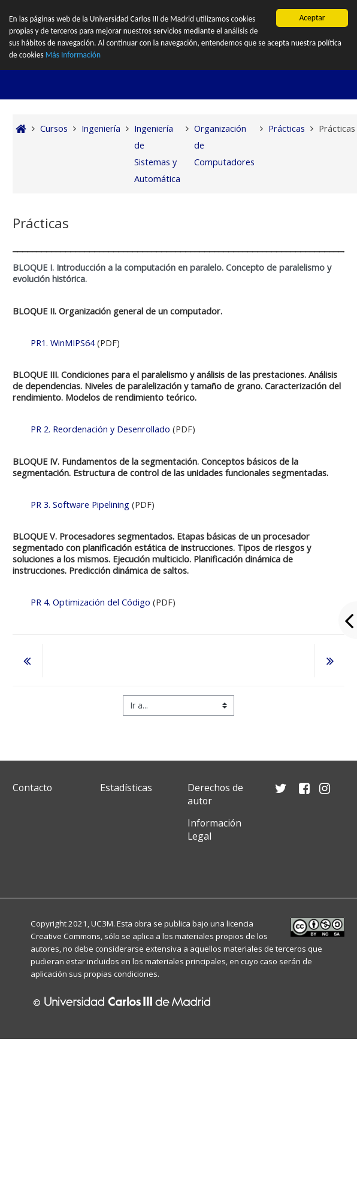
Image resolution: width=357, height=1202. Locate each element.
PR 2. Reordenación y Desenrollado (100, 429)
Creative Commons (66, 936)
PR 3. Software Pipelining (80, 504)
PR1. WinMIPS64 (63, 343)
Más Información (73, 55)
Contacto (32, 787)
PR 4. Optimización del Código (90, 602)
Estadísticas (126, 787)
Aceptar (312, 18)
